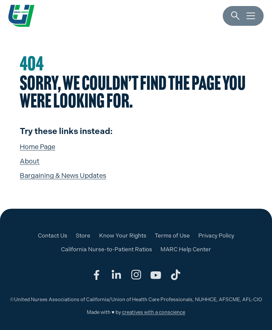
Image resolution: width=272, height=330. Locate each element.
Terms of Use (172, 235)
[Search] (235, 16)
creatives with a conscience (153, 312)
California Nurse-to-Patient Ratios (106, 249)
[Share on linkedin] (116, 275)
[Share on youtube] (156, 275)
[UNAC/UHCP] (21, 15)
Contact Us (52, 235)
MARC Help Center (185, 249)
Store (83, 235)
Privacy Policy (216, 235)
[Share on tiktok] (175, 275)
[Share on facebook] (96, 275)
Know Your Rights (122, 235)
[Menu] (251, 16)
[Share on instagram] (136, 275)
